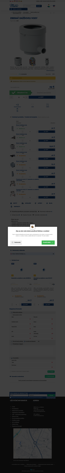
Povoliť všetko (48, 242)
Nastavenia (16, 242)
